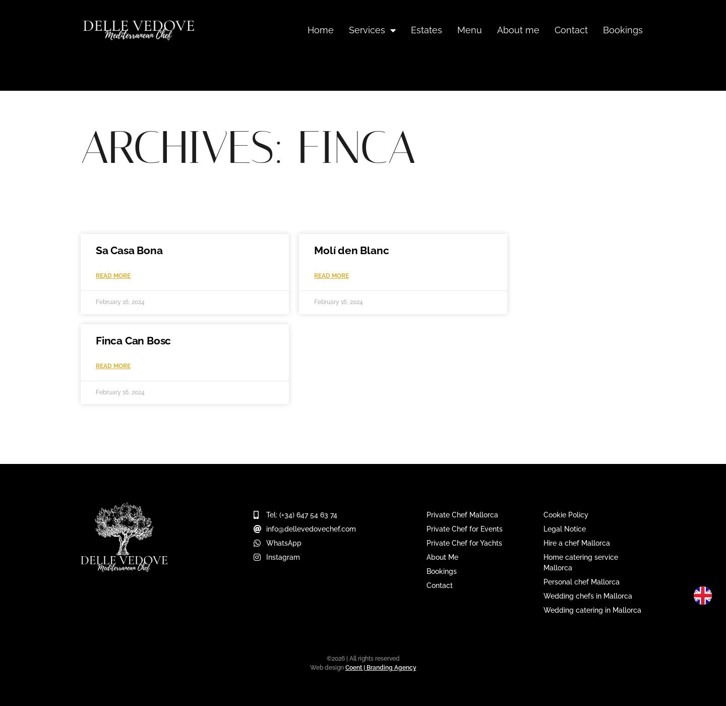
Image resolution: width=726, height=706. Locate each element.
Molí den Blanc (351, 250)
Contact (571, 30)
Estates (426, 30)
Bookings (623, 30)
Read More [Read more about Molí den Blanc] (331, 275)
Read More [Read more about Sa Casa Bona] (113, 275)
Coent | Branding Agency (380, 667)
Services (372, 30)
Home (321, 30)
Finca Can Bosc (133, 340)
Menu (469, 30)
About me (518, 30)
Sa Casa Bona (129, 250)
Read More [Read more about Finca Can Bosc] (113, 366)
